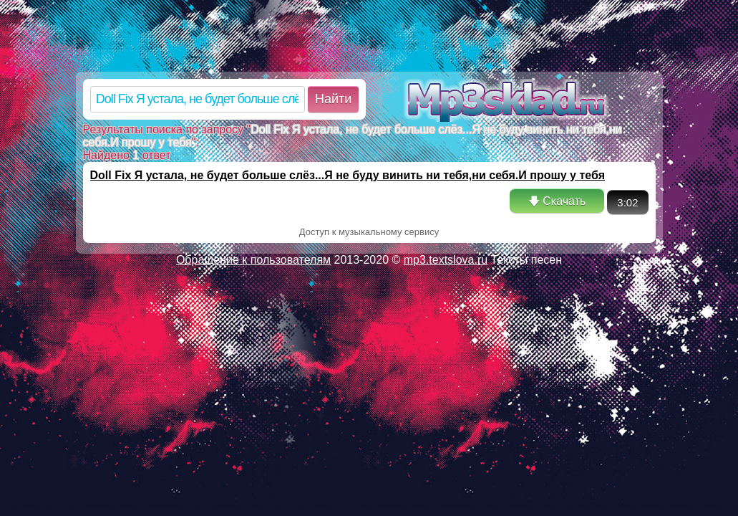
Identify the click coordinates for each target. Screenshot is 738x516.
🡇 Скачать (557, 201)
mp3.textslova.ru (445, 260)
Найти (333, 99)
